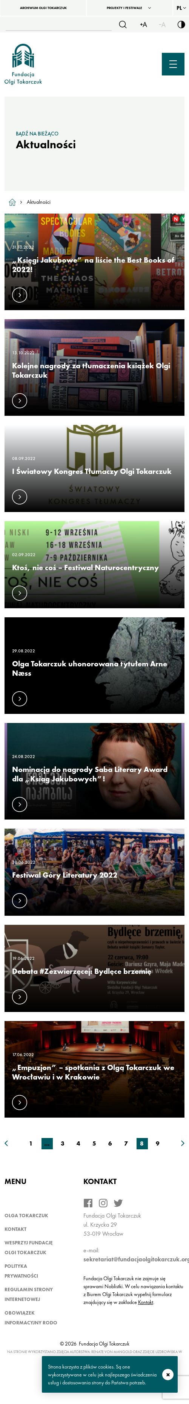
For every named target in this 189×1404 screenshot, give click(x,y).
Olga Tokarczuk (26, 1215)
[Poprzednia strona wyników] (6, 1144)
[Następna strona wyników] (182, 1144)
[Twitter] (118, 1203)
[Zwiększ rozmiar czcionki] (143, 24)
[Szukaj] (122, 24)
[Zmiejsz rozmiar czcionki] (162, 24)
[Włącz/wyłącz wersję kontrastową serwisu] (181, 24)
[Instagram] (103, 1203)
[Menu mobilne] (173, 64)
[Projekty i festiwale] (129, 8)
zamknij (168, 1374)
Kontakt (15, 1229)
